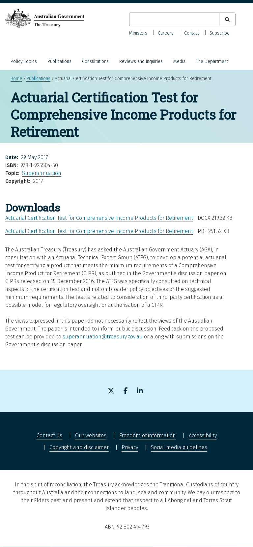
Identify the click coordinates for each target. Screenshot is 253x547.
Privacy (130, 447)
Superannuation (41, 173)
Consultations (95, 61)
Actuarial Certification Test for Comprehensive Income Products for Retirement (99, 218)
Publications (59, 61)
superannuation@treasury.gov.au (103, 336)
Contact (191, 33)
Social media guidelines (179, 447)
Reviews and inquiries (141, 61)
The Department (212, 61)
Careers (166, 33)
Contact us (49, 435)
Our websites (90, 435)
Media (179, 61)
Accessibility (203, 435)
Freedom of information (147, 435)
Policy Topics (24, 61)
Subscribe (220, 33)
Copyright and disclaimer (79, 447)
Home (16, 78)
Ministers (138, 33)
